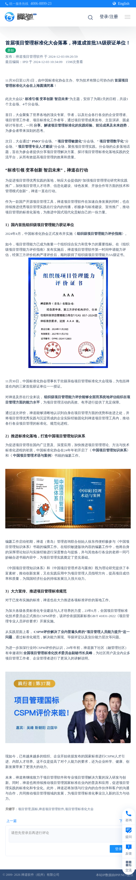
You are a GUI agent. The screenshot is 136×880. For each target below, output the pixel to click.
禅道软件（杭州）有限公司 (40, 875)
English (121, 4)
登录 (118, 849)
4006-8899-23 (40, 4)
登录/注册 (109, 16)
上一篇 (11, 821)
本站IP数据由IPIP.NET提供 (114, 875)
